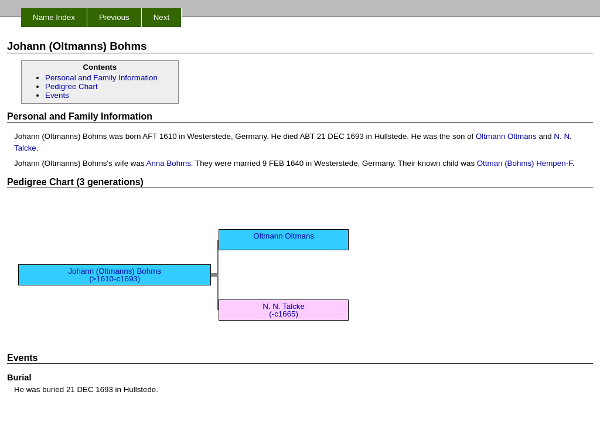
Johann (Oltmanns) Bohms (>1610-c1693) (114, 275)
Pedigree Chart (71, 86)
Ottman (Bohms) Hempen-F (524, 163)
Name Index (54, 17)
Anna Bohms (168, 163)
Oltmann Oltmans (506, 136)
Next (161, 17)
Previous (114, 17)
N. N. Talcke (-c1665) (283, 310)
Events (57, 95)
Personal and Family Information (101, 77)
